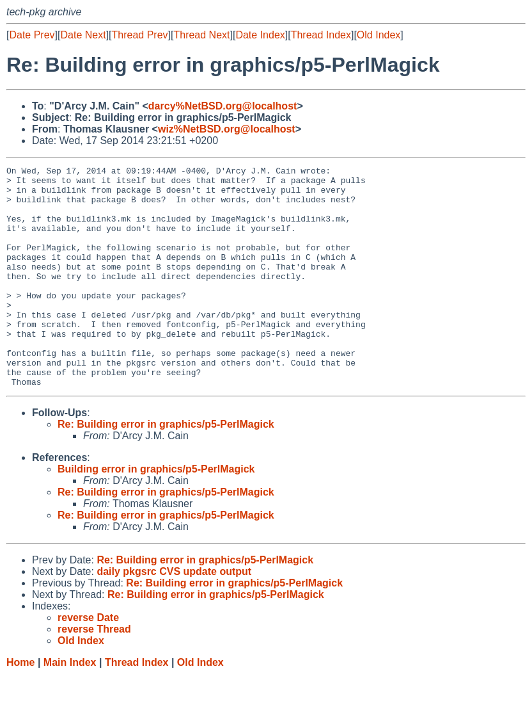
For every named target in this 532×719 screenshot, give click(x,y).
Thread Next (201, 34)
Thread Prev (140, 34)
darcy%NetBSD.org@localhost (222, 106)
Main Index (70, 706)
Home (20, 706)
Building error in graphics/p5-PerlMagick (156, 513)
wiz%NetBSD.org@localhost (226, 129)
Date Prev (31, 34)
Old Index (378, 34)
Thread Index (321, 34)
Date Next (83, 34)
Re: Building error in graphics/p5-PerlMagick (166, 468)
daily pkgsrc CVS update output (174, 615)
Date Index (260, 34)
